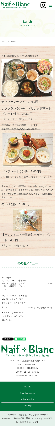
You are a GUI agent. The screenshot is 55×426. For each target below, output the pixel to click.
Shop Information (27, 393)
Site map (27, 406)
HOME (27, 387)
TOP (3, 42)
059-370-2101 (30, 364)
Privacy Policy (27, 399)
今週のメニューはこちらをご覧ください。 (20, 128)
